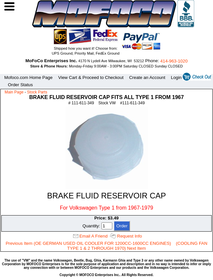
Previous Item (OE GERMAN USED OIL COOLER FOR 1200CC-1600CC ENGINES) (88, 243)
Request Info (129, 236)
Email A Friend (93, 236)
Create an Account (147, 77)
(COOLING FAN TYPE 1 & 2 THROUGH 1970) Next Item (137, 246)
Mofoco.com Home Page (28, 77)
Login (176, 77)
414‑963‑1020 (174, 61)
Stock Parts (37, 92)
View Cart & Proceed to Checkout (90, 77)
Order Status (20, 84)
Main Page (14, 92)
